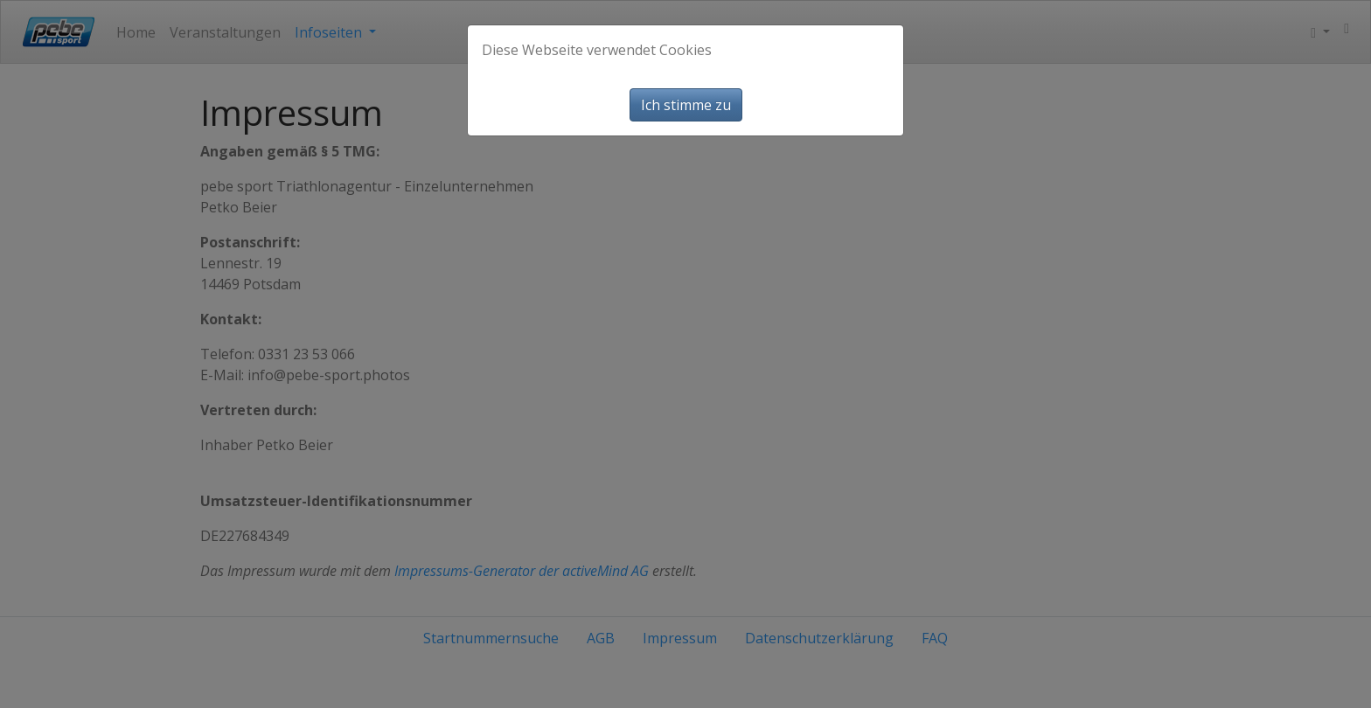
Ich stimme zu (686, 105)
